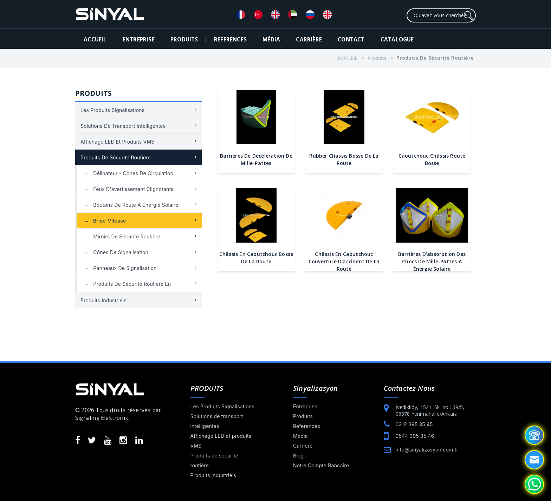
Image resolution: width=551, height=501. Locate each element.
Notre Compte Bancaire (321, 465)
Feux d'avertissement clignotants (128, 189)
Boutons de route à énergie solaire (130, 205)
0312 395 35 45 (414, 424)
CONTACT (351, 39)
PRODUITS (184, 39)
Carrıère (302, 446)
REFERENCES (230, 39)
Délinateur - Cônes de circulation (127, 173)
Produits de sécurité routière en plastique (126, 286)
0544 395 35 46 (415, 436)
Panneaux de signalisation (119, 268)
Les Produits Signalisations (112, 110)
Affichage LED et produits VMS (117, 142)
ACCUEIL (95, 39)
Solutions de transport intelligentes (123, 126)
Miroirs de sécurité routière (121, 236)
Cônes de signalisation (115, 252)
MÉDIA (271, 39)
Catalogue (397, 39)
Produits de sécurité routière (115, 157)
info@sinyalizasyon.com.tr (427, 450)
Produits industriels (103, 300)
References (306, 426)
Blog (298, 456)
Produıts (377, 58)
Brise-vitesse (104, 221)
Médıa (300, 436)
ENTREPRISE (139, 39)
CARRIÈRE (309, 39)
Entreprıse (305, 406)
